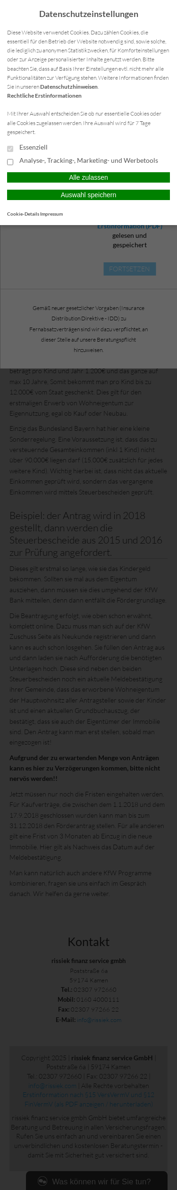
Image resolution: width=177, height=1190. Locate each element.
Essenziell (27, 147)
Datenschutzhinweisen (69, 86)
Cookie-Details (23, 214)
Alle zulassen (88, 177)
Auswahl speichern (89, 195)
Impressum (51, 214)
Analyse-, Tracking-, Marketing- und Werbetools (82, 161)
